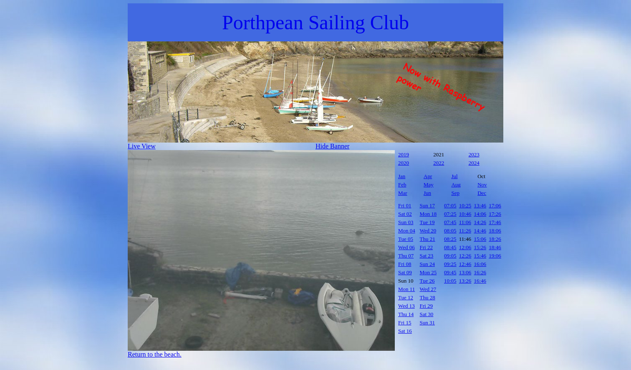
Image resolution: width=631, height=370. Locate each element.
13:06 (465, 272)
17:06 (495, 205)
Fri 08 (404, 264)
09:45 (450, 272)
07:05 (450, 205)
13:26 (465, 281)
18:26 (495, 239)
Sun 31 (427, 322)
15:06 (480, 239)
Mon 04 (406, 230)
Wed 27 (428, 289)
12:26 (465, 256)
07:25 (450, 214)
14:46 (480, 230)
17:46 (495, 222)
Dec (481, 193)
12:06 (465, 247)
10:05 (450, 281)
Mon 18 (428, 214)
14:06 (480, 214)
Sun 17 (427, 205)
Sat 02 (405, 214)
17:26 (495, 214)
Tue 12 (405, 297)
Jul (454, 176)
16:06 (480, 264)
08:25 (450, 239)
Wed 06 (406, 247)
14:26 (480, 222)
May (429, 184)
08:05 (450, 230)
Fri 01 (404, 205)
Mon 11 (406, 289)
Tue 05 (405, 239)
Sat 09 (405, 272)
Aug (455, 184)
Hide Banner (332, 146)
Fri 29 (426, 306)
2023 (474, 154)
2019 (403, 154)
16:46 (480, 281)
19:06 (495, 256)
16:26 (480, 272)
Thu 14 (406, 314)
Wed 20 (428, 230)
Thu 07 (406, 256)
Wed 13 (406, 306)
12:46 (465, 264)
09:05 (450, 256)
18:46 (495, 247)
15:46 (480, 256)
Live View (142, 146)
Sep (455, 193)
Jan (401, 176)
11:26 (465, 230)
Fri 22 (426, 247)
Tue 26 (427, 281)
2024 (474, 163)
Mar (402, 193)
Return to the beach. (155, 354)
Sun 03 (405, 222)
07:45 (450, 222)
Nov (482, 184)
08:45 (450, 247)
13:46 (480, 205)
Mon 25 (428, 272)
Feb (402, 184)
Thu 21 (427, 239)
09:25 (450, 264)
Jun (427, 193)
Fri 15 (404, 322)
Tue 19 (427, 222)
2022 (438, 163)
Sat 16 (405, 331)
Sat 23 (427, 256)
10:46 (465, 214)
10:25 (465, 205)
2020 (403, 163)
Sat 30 (427, 314)
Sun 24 (427, 264)
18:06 (495, 230)
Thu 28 (427, 297)
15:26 (480, 247)
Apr (428, 176)
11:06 (465, 222)
